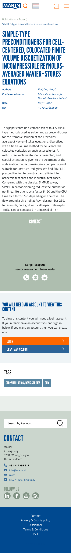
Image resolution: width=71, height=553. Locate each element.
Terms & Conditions (35, 529)
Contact (35, 516)
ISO (35, 534)
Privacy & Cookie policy (35, 520)
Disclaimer (35, 525)
